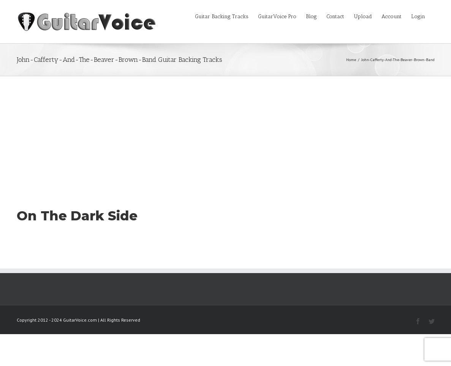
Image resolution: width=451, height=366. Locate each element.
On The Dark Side (77, 216)
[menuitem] (226, 16)
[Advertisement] (225, 133)
